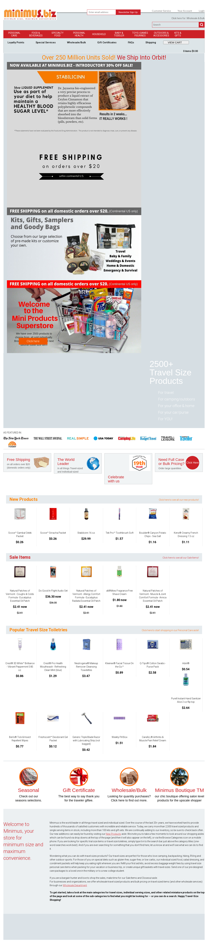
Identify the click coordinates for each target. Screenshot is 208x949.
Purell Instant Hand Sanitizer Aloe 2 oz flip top (186, 700)
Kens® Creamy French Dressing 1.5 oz (186, 534)
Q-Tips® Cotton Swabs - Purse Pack (153, 665)
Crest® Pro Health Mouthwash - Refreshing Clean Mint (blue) (53, 666)
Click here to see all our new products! (179, 499)
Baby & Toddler (119, 34)
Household (99, 34)
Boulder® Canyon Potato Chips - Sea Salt (152, 534)
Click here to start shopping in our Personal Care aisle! (170, 630)
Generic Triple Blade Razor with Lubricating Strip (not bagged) (86, 740)
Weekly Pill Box (119, 737)
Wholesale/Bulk (76, 42)
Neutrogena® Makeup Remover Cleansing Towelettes (86, 666)
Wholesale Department (75, 885)
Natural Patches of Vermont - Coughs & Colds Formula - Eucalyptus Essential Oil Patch (20, 595)
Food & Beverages (36, 34)
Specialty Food (58, 34)
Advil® (185, 663)
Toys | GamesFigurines (140, 34)
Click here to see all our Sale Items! (181, 557)
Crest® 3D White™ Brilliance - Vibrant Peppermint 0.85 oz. (19, 666)
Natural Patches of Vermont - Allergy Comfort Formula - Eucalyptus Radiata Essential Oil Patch (86, 595)
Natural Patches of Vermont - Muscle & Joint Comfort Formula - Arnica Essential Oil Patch (152, 595)
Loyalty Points (16, 42)
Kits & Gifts (177, 34)
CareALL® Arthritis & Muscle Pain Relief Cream (152, 739)
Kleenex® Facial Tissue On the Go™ (119, 665)
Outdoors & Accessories (161, 34)
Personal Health (79, 34)
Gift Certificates (106, 42)
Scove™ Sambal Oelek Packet (20, 534)
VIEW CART (175, 42)
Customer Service (161, 10)
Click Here (192, 462)
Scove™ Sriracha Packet (53, 532)
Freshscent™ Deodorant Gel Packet (53, 739)
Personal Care (14, 34)
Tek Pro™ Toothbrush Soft (119, 532)
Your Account (185, 10)
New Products (113, 834)
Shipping (150, 42)
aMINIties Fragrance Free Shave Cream (119, 592)
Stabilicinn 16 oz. (86, 532)
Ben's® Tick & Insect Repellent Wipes (20, 739)
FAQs (131, 42)
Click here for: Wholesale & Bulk (188, 18)
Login (202, 10)
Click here (33, 341)
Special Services (46, 42)
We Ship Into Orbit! (141, 57)
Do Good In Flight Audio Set (53, 590)
